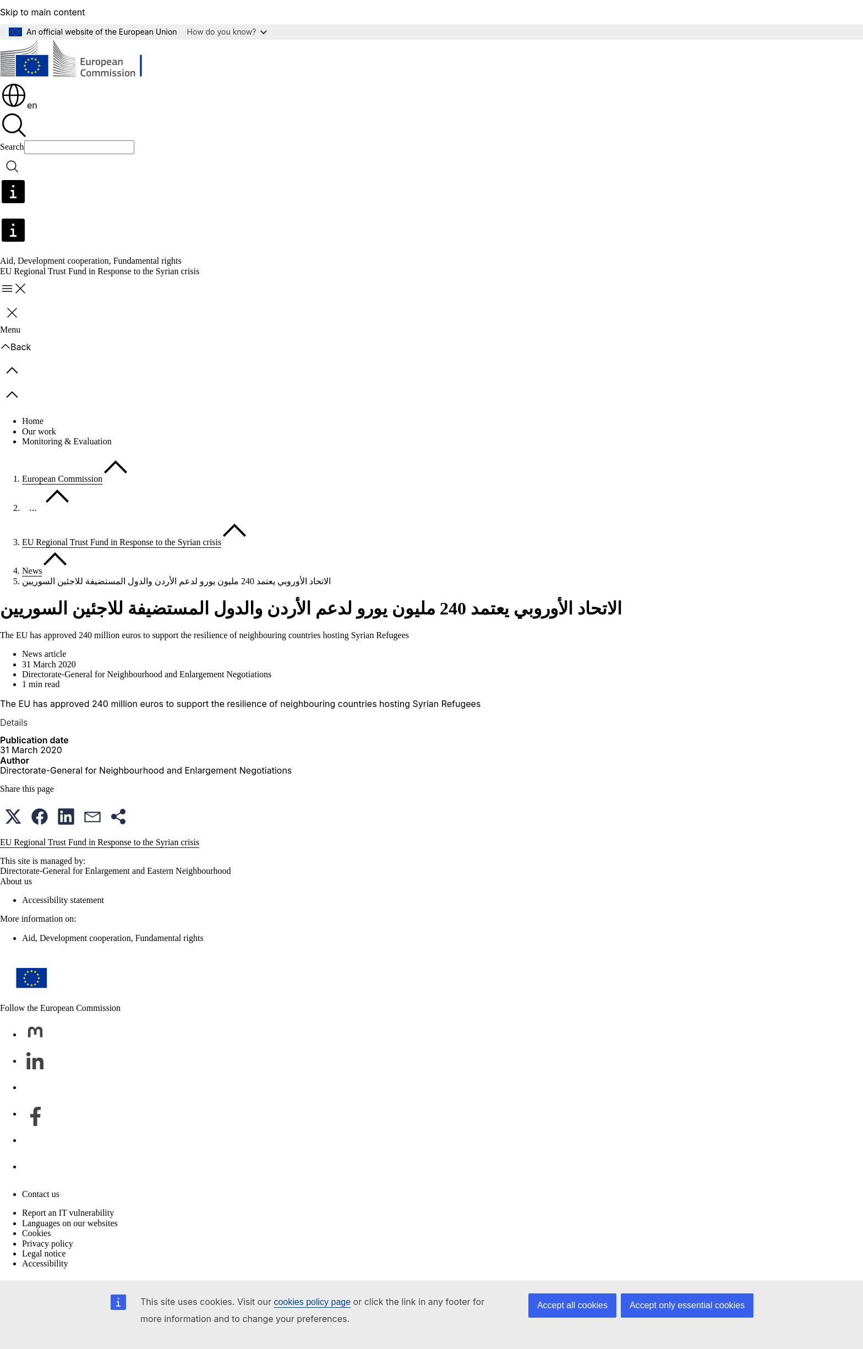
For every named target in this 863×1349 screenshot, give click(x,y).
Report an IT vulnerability (68, 1212)
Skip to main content (42, 12)
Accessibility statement (63, 900)
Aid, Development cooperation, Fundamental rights (91, 260)
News (32, 570)
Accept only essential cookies (687, 1305)
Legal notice (44, 1253)
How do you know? (227, 31)
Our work (39, 431)
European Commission (62, 478)
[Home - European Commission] (80, 60)
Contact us (40, 1194)
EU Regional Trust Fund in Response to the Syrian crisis (121, 542)
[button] (13, 817)
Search (12, 146)
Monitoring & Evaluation (67, 441)
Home (32, 421)
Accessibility (45, 1263)
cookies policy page (312, 1302)
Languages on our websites (70, 1223)
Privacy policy (47, 1243)
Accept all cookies (572, 1305)
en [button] (19, 105)
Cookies (36, 1233)
